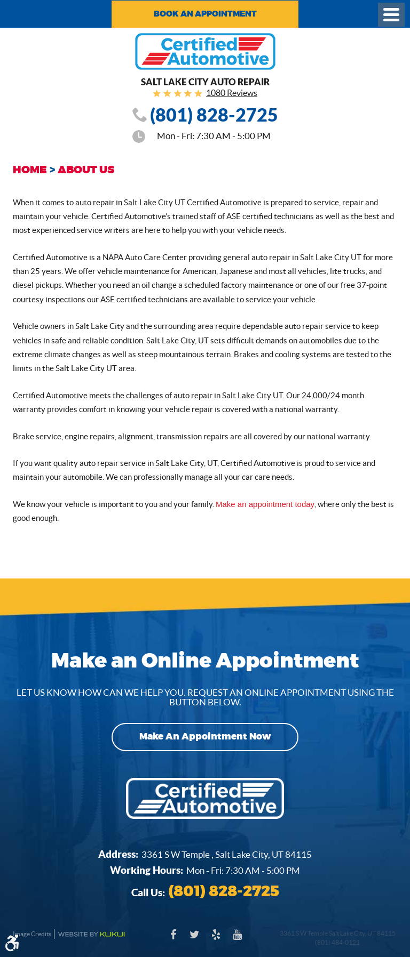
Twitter (194, 940)
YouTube (237, 940)
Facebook (173, 940)
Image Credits (32, 933)
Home (30, 170)
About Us (86, 170)
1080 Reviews (231, 93)
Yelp (215, 940)
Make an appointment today (265, 504)
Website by (91, 934)
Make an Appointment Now (205, 737)
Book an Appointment (205, 14)
